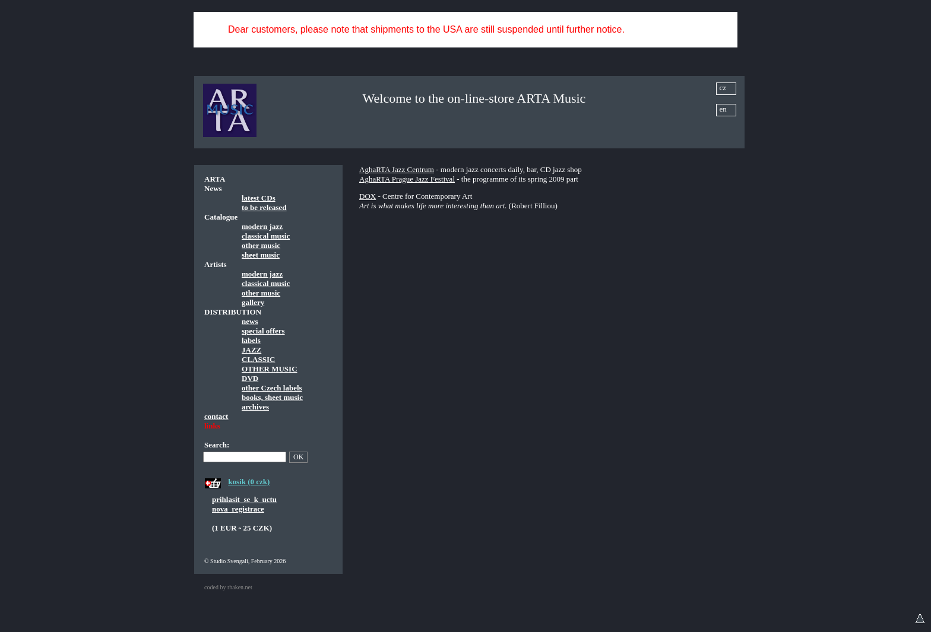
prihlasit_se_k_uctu (244, 499)
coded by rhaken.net (228, 587)
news (250, 321)
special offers (263, 330)
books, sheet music (272, 397)
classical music (266, 235)
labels (251, 340)
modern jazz (262, 226)
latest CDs (259, 197)
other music (261, 245)
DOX (367, 196)
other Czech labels (272, 387)
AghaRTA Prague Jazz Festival (407, 178)
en (723, 108)
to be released (264, 207)
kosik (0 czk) (249, 481)
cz (723, 87)
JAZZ (251, 349)
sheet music (261, 254)
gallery (253, 302)
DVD (250, 378)
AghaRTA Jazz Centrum (396, 169)
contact (216, 416)
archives (255, 406)
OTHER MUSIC (269, 368)
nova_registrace (238, 508)
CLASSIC (258, 359)
